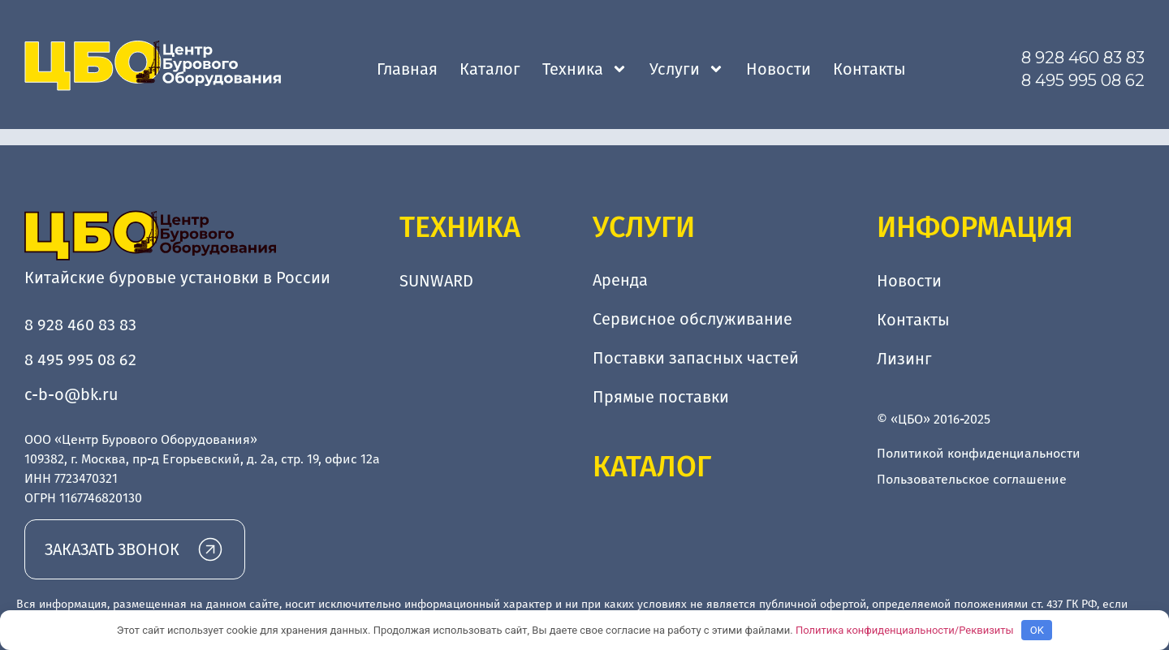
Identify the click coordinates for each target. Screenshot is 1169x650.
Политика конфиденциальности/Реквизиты (905, 630)
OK (1037, 630)
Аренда (620, 281)
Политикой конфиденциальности (979, 453)
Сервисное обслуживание (692, 319)
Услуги (686, 69)
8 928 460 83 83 (1083, 57)
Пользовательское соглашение (972, 479)
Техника (585, 69)
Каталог (489, 69)
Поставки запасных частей (696, 358)
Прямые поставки (661, 397)
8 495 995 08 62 (1083, 80)
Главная (407, 69)
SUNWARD (436, 281)
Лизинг (904, 358)
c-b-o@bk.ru (71, 394)
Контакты (869, 69)
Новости (778, 69)
